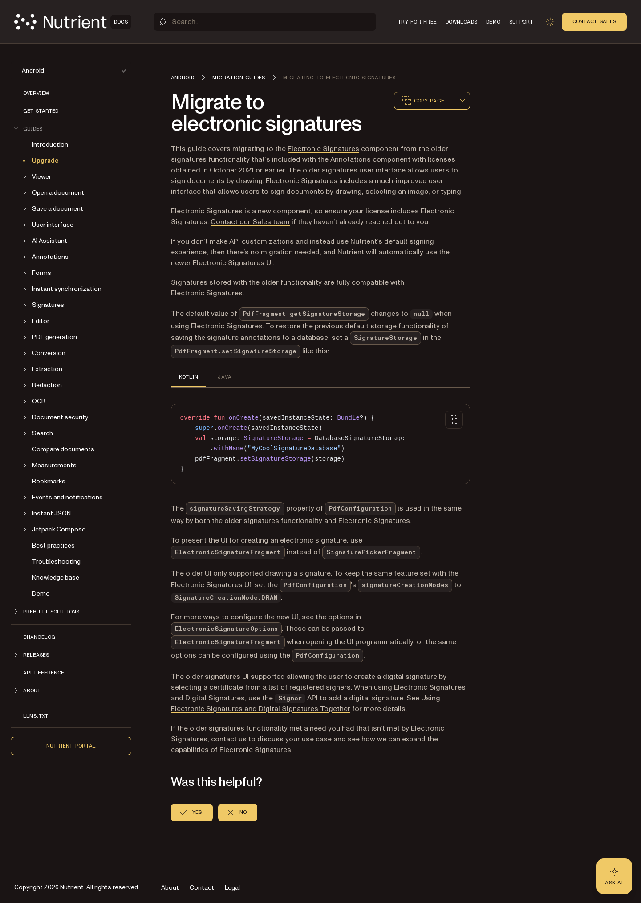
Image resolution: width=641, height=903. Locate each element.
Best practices (53, 545)
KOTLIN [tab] (188, 377)
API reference (43, 672)
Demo (41, 593)
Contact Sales (594, 21)
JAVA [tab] (224, 377)
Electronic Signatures (323, 149)
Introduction (50, 144)
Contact (202, 887)
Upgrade (45, 160)
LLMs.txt (35, 716)
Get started (40, 111)
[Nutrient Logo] (72, 22)
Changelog (39, 637)
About (170, 887)
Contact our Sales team (250, 222)
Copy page (423, 100)
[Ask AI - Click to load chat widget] (614, 876)
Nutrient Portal (71, 745)
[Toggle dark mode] (550, 22)
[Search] (265, 22)
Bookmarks (48, 481)
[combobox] (462, 101)
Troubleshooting (56, 561)
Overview (36, 93)
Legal (232, 887)
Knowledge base (55, 577)
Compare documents (63, 449)
